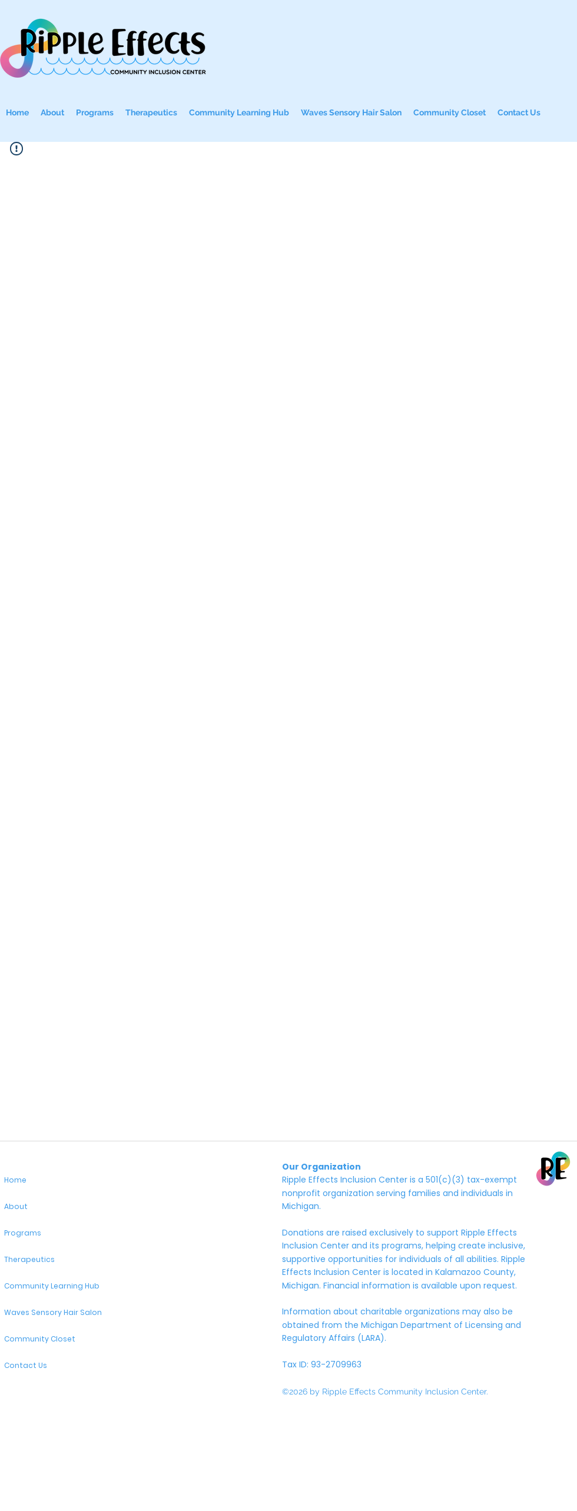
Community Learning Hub (52, 1286)
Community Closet (39, 1339)
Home (15, 1180)
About (16, 1206)
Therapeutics (29, 1259)
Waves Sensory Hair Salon (53, 1312)
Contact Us (25, 1365)
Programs (22, 1233)
